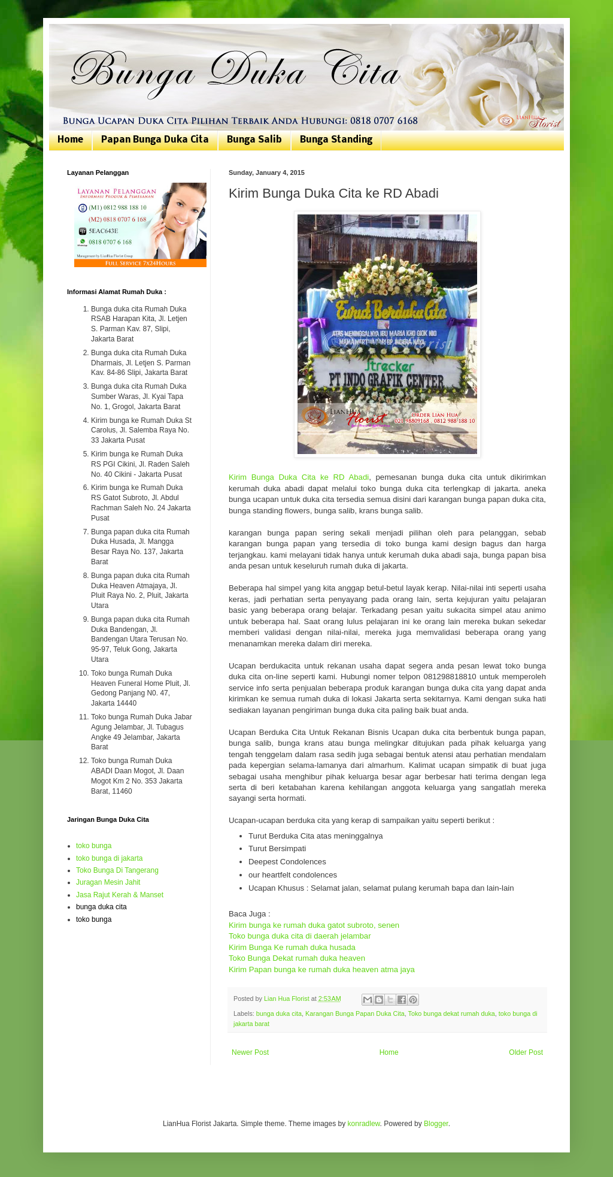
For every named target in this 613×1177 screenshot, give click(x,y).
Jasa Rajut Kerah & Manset (119, 895)
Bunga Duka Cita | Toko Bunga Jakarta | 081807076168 (74, 37)
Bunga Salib (254, 140)
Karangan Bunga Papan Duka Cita (355, 1013)
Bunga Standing (336, 140)
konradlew (364, 1123)
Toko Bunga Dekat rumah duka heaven (297, 958)
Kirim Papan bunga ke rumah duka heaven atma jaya (322, 969)
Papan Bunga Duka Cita (155, 140)
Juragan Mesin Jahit (108, 882)
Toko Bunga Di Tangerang (117, 870)
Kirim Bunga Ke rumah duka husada (292, 947)
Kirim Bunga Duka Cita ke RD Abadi (299, 477)
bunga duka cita (279, 1013)
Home (70, 140)
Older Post (526, 1052)
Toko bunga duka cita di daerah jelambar (300, 935)
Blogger (436, 1123)
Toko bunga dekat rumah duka (451, 1013)
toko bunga (93, 846)
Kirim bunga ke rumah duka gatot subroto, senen (314, 925)
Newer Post (250, 1052)
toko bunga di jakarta (109, 858)
